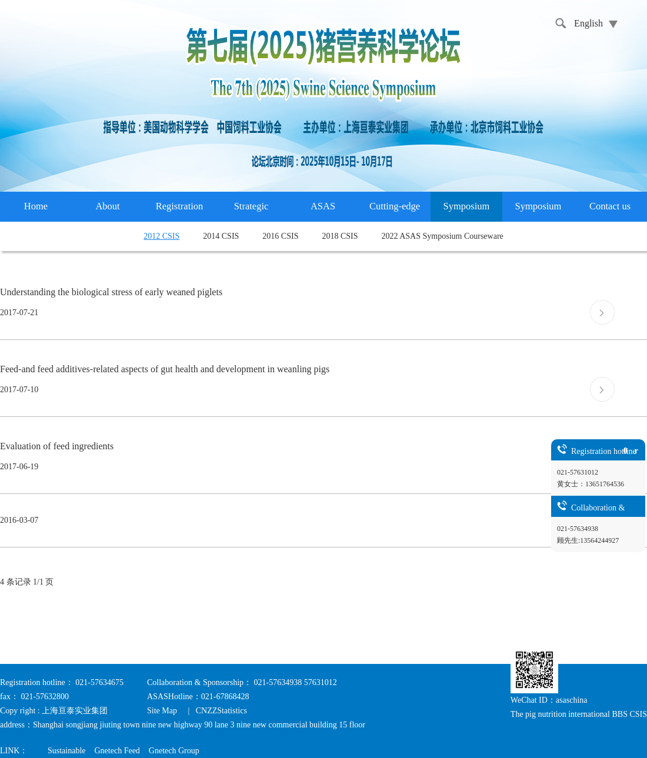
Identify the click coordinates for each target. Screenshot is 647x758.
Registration (180, 206)
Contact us (610, 206)
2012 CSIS (161, 236)
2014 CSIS (221, 236)
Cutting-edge (394, 206)
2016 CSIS (280, 236)
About (107, 206)
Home (36, 206)
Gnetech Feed (116, 750)
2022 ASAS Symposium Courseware (442, 236)
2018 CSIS (340, 236)
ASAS (323, 206)
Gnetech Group (174, 750)
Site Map (163, 710)
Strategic (251, 206)
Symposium (466, 206)
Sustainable (67, 750)
